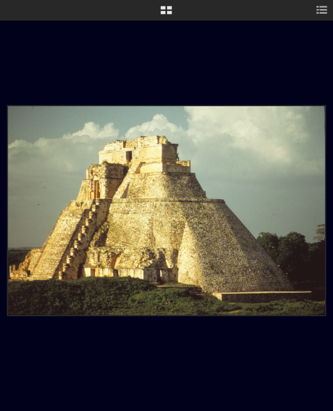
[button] (166, 14)
